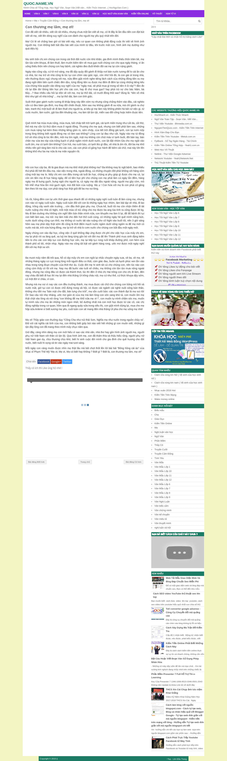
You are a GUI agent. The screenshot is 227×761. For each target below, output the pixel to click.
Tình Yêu (159, 458)
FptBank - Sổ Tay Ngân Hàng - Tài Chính (175, 141)
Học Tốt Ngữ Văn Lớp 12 (167, 239)
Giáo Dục (159, 419)
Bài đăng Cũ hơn (133, 462)
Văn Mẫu (159, 462)
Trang (184, 759)
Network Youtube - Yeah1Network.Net (173, 158)
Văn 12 (95, 14)
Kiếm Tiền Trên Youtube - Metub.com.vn (174, 136)
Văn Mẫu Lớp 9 (162, 497)
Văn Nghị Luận (162, 501)
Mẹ (156, 427)
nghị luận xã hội (162, 527)
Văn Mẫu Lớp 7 (162, 488)
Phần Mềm (159, 440)
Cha (156, 414)
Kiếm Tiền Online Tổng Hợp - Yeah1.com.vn (177, 145)
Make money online (164, 399)
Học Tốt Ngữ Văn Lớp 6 (166, 213)
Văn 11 (85, 14)
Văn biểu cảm (161, 505)
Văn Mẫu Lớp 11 (162, 475)
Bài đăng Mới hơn (36, 462)
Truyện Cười (160, 449)
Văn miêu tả (160, 519)
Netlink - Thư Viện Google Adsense (172, 154)
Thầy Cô (158, 445)
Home (27, 14)
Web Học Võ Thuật (164, 149)
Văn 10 (74, 14)
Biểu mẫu (159, 410)
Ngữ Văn (159, 436)
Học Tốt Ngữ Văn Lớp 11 (167, 234)
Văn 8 (56, 14)
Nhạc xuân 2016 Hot (164, 390)
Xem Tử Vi (171, 14)
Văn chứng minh (162, 510)
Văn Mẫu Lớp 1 (162, 466)
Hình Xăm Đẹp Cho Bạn (166, 132)
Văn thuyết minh (162, 523)
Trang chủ (85, 462)
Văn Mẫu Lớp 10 (162, 471)
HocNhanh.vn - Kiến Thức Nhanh (171, 115)
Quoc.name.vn (38, 3)
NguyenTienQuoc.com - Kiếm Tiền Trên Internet (178, 128)
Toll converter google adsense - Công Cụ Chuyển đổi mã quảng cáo (183, 612)
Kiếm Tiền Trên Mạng (165, 395)
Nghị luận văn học (163, 432)
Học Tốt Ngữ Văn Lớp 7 (166, 217)
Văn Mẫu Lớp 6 (162, 484)
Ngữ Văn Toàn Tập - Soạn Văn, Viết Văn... (176, 119)
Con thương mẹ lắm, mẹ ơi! (49, 26)
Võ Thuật (157, 14)
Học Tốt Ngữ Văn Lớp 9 (166, 226)
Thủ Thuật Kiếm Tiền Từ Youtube (171, 162)
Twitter (67, 361)
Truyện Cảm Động (163, 453)
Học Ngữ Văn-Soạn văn (115, 14)
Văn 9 (65, 14)
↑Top (169, 759)
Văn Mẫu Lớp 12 (162, 479)
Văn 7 (46, 14)
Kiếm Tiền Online (140, 14)
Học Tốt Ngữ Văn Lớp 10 (167, 230)
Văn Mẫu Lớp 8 (162, 493)
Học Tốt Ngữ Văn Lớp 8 (166, 221)
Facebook (43, 361)
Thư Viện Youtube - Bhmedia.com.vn (173, 123)
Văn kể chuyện (162, 514)
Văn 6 (37, 14)
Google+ (56, 361)
